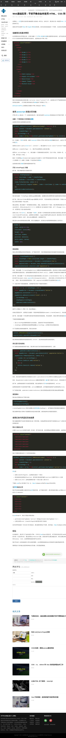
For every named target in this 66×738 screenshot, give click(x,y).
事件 (22, 140)
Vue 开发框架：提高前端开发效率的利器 (44, 696)
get (22, 158)
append (30, 278)
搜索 (57, 1)
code (17, 482)
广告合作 (32, 719)
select (27, 146)
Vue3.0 (6, 26)
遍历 (47, 380)
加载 (50, 140)
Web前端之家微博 (50, 720)
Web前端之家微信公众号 (45, 720)
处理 (32, 489)
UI (35, 3)
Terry (26, 559)
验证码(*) (33, 581)
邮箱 (32, 575)
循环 (35, 212)
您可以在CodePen (17, 105)
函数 (32, 119)
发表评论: (15, 569)
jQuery (2, 24)
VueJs (6, 24)
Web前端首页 (16, 10)
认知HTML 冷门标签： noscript (42, 680)
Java (41, 534)
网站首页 (4, 16)
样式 (44, 105)
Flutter (2, 35)
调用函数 (37, 408)
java (15, 515)
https (55, 524)
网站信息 (37, 718)
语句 (45, 383)
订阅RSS (37, 721)
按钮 (35, 102)
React (2, 26)
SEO (2, 47)
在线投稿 (37, 719)
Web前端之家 (32, 559)
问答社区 (4, 50)
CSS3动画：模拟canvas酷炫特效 (42, 647)
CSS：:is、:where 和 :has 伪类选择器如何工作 (47, 664)
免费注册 (37, 723)
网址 (32, 578)
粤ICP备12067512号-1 (33, 736)
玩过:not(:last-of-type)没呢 (40, 631)
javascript (21, 112)
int (46, 482)
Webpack (3, 33)
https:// (34, 482)
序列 (15, 487)
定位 (58, 280)
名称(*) (32, 572)
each (22, 213)
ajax (7, 33)
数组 (40, 160)
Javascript (24, 10)
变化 (14, 471)
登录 (62, 1)
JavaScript (47, 115)
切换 (22, 163)
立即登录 (32, 723)
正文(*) (14, 584)
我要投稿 (5, 60)
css (18, 115)
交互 (16, 142)
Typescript (3, 28)
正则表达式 (3, 29)
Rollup (2, 31)
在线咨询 (32, 721)
